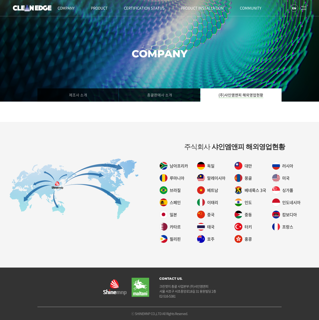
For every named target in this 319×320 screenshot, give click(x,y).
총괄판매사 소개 (159, 95)
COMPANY (66, 8)
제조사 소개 (78, 95)
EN (294, 8)
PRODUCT (99, 8)
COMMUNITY (250, 8)
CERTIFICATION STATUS (144, 8)
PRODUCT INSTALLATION (202, 8)
